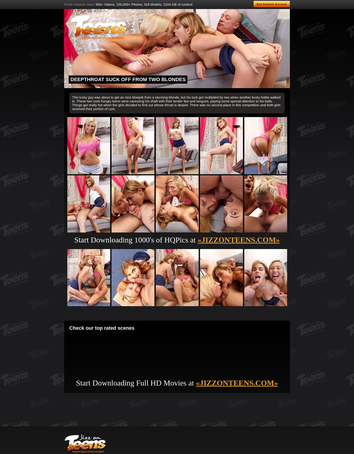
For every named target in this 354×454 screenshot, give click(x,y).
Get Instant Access (271, 4)
